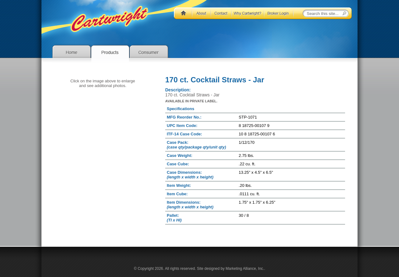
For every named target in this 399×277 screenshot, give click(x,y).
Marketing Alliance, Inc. (245, 268)
